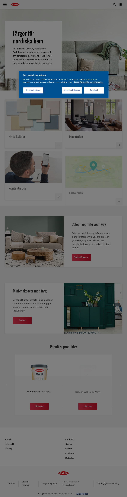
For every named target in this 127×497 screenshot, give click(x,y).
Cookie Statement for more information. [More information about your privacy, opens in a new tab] (88, 82)
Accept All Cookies (72, 90)
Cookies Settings (33, 90)
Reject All (94, 90)
